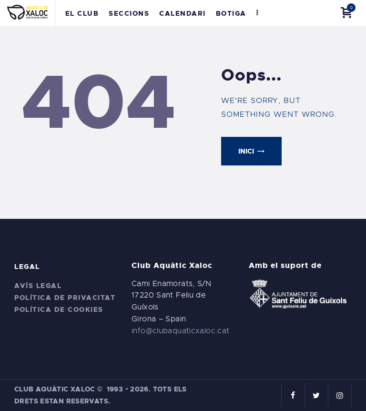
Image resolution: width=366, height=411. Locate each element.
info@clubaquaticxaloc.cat (181, 331)
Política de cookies (58, 309)
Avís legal (37, 285)
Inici (246, 151)
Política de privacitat (64, 297)
